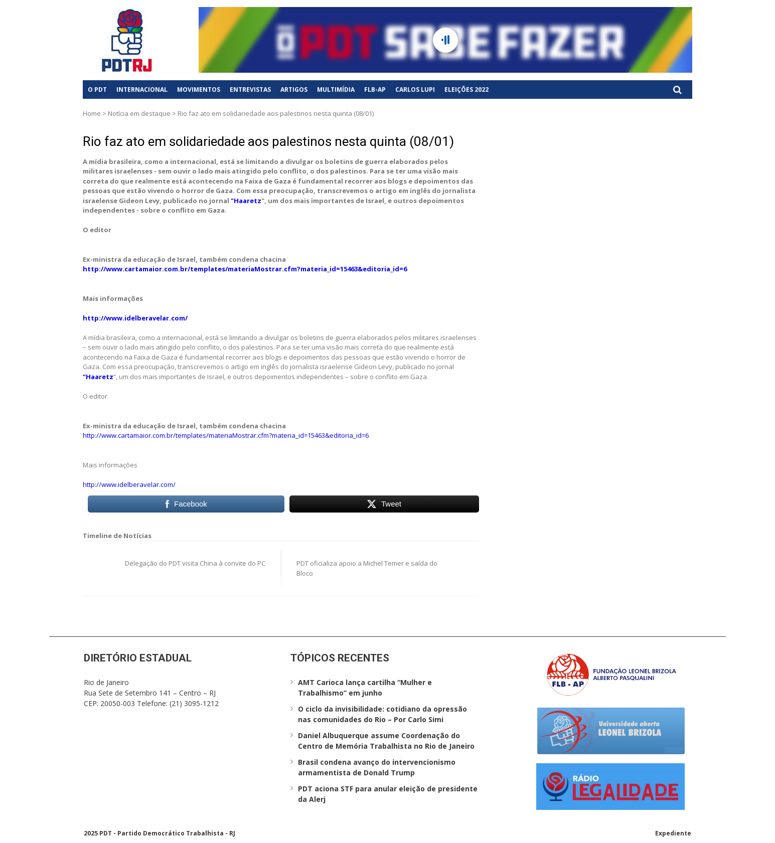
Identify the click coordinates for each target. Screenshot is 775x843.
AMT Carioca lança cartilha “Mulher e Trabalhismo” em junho (365, 688)
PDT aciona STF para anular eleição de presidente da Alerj (388, 794)
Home (92, 113)
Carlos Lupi (415, 89)
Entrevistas (250, 89)
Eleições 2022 (466, 89)
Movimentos (198, 89)
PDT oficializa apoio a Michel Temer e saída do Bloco (366, 568)
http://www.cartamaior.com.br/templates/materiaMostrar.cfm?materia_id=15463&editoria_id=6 (245, 268)
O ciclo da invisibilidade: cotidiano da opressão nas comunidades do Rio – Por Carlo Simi (382, 714)
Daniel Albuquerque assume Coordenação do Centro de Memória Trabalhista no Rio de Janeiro (386, 741)
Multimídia (336, 89)
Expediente (673, 833)
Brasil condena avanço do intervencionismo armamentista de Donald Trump (376, 767)
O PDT (97, 89)
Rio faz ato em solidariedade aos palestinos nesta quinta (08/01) (268, 141)
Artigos (293, 89)
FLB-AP (375, 89)
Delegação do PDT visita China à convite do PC (195, 563)
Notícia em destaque (139, 113)
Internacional (142, 89)
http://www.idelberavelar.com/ (135, 317)
